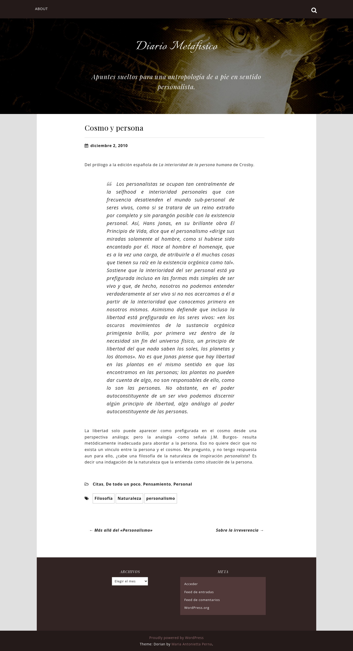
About (41, 8)
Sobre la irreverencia (240, 530)
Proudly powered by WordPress (176, 637)
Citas (98, 484)
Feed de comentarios (202, 599)
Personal (183, 484)
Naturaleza (129, 498)
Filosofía (104, 498)
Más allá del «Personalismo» (120, 530)
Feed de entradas (199, 591)
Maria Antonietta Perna (192, 643)
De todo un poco (123, 484)
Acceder (191, 584)
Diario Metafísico (176, 46)
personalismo (160, 498)
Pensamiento (157, 484)
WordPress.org (196, 607)
